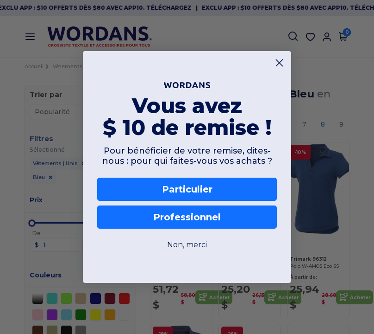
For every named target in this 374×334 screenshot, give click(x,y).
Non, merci (187, 244)
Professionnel (187, 217)
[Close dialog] (279, 63)
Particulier (187, 189)
